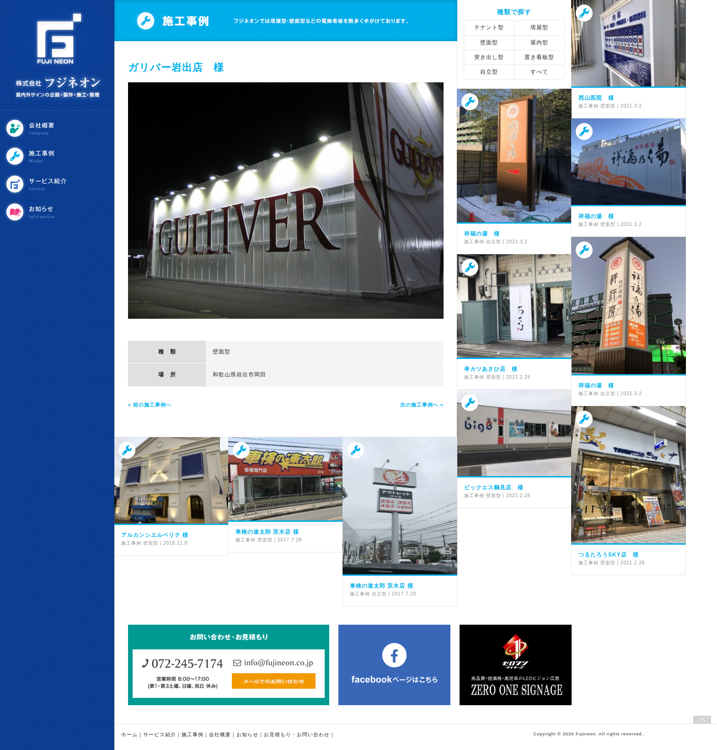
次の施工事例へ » (422, 404)
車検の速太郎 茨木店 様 (267, 532)
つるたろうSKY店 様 (608, 555)
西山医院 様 (596, 98)
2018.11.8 (175, 543)
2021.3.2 (631, 105)
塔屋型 (539, 27)
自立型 (489, 72)
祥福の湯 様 (482, 233)
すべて (539, 72)
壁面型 (221, 351)
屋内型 (539, 42)
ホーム (129, 734)
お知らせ (58, 212)
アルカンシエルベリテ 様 (154, 535)
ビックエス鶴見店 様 (494, 487)
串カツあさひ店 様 (491, 369)
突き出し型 (489, 57)
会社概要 (58, 128)
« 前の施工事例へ (149, 404)
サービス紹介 (58, 184)
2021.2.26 (518, 377)
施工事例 (58, 156)
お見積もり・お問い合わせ (297, 734)
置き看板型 (539, 57)
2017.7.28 (290, 539)
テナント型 (489, 27)
